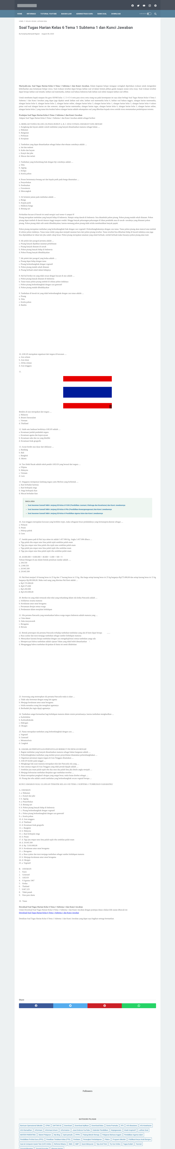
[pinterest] (153, 3)
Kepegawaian (144, 86)
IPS (136, 68)
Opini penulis (134, 100)
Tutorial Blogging (127, 160)
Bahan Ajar (68, 10)
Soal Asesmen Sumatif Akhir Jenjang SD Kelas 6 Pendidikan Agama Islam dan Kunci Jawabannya (65, 549)
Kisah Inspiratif (126, 91)
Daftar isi (116, 1140)
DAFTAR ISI (125, 58)
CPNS (148, 54)
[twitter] (136, 3)
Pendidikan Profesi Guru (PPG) (132, 119)
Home (21, 10)
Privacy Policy (71, 1140)
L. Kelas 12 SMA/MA (131, 226)
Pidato (144, 128)
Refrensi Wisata (127, 146)
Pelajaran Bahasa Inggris (130, 109)
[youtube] (142, 3)
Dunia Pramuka (126, 68)
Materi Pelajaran (145, 95)
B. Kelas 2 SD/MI (129, 183)
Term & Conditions (85, 1140)
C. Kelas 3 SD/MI (129, 188)
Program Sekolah (127, 132)
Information (125, 82)
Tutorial (150, 156)
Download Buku (143, 63)
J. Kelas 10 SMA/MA (131, 218)
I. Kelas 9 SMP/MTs (130, 213)
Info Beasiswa (146, 68)
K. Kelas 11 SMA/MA (131, 222)
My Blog (124, 100)
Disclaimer (59, 1140)
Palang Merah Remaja (129, 105)
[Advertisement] (65, 65)
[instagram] (147, 3)
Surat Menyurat (127, 151)
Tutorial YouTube (50, 10)
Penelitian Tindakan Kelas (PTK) (133, 123)
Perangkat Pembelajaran (130, 128)
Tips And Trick (141, 151)
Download (117, 10)
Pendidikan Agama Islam (130, 114)
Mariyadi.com (91, 1145)
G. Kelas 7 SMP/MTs (131, 205)
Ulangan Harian (127, 165)
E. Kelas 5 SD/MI (129, 196)
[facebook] (130, 3)
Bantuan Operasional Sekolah (132, 54)
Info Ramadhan (141, 72)
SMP (143, 146)
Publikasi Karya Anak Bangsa (132, 137)
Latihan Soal (140, 91)
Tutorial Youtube (142, 160)
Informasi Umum (137, 77)
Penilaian (151, 123)
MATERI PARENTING (128, 95)
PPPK (144, 100)
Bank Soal (103, 10)
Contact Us (106, 1140)
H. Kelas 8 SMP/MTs (131, 209)
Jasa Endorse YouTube (141, 82)
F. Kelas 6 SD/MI (129, 201)
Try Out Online (126, 156)
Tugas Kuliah (139, 156)
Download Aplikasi (128, 63)
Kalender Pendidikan (128, 86)
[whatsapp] (99, 1059)
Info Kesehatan (126, 72)
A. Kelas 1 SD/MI (129, 179)
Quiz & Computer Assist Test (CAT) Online (136, 142)
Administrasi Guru (86, 10)
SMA (137, 146)
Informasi (33, 10)
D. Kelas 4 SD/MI (129, 192)
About (97, 1140)
